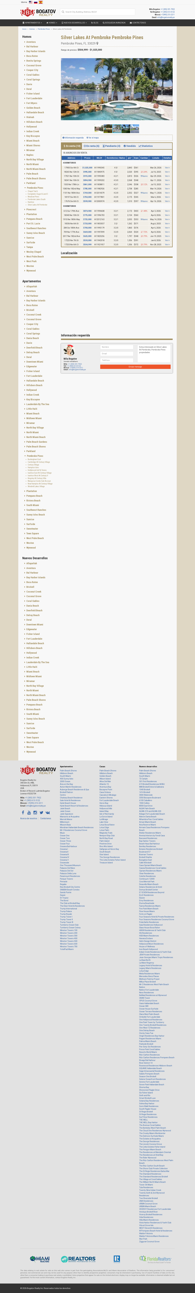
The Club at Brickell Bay (70, 903)
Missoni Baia (65, 825)
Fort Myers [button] (31, 103)
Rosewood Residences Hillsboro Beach (155, 1066)
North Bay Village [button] (35, 159)
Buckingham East (34, 459)
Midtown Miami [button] (34, 418)
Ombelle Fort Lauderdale (149, 1017)
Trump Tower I (66, 917)
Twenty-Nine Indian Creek (150, 1190)
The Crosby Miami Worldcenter (152, 1133)
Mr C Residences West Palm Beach (154, 984)
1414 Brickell (144, 792)
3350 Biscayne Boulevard (150, 798)
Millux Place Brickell (147, 982)
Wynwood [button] (31, 270)
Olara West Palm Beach (149, 1014)
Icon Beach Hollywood (148, 949)
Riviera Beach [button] (33, 500)
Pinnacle (63, 881)
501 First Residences (148, 781)
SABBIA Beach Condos (69, 890)
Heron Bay (104, 803)
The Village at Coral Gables (150, 1179)
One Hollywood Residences (150, 1020)
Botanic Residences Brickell (150, 849)
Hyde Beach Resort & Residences (74, 806)
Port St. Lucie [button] (33, 223)
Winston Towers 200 (68, 933)
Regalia (63, 884)
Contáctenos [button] (138, 23)
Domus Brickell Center (148, 890)
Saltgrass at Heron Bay (109, 849)
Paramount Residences (70, 876)
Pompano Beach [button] (34, 218)
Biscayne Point (106, 789)
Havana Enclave (146, 938)
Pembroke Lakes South (37, 199)
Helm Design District (147, 941)
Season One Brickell (147, 1076)
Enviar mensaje (135, 367)
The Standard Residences (150, 1174)
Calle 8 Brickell (145, 863)
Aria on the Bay (66, 784)
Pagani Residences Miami (150, 1038)
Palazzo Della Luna (68, 873)
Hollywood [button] (31, 126)
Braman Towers (146, 854)
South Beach (105, 852)
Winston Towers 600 (68, 944)
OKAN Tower (144, 998)
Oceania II (64, 852)
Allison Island (105, 779)
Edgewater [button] (31, 366)
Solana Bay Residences (149, 1101)
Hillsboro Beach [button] (34, 121)
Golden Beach (105, 776)
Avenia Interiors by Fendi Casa (152, 835)
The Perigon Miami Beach (150, 1149)
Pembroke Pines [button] (34, 187)
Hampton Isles (33, 467)
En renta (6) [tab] (91, 146)
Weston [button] (30, 266)
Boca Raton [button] (32, 56)
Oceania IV (64, 857)
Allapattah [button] (31, 286)
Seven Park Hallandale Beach (151, 1084)
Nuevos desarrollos (148, 766)
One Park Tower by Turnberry (151, 1022)
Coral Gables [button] (32, 74)
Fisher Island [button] (33, 93)
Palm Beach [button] (32, 173)
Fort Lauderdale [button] (34, 98)
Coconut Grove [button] (33, 65)
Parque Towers (66, 879)
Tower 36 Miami (146, 1185)
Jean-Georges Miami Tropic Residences (156, 957)
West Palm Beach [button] (35, 256)
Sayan (62, 895)
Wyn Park (143, 1239)
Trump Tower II (66, 919)
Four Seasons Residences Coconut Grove (156, 919)
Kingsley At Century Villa (37, 478)
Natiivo (142, 987)
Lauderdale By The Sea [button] (37, 404)
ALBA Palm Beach (147, 808)
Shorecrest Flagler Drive (149, 1090)
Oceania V (64, 860)
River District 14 (145, 1063)
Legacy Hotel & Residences (150, 965)
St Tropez (64, 898)
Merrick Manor (66, 819)
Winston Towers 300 (68, 936)
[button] (170, 57)
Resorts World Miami (148, 1052)
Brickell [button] (30, 310)
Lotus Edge (104, 827)
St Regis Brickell (146, 1112)
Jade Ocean (65, 811)
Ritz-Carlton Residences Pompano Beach (156, 1057)
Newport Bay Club (107, 835)
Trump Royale (66, 914)
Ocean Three (65, 841)
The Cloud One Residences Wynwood (155, 1131)
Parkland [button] (30, 183)
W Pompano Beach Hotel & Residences (155, 1231)
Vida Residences (146, 1217)
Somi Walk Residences (148, 1106)
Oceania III (64, 854)
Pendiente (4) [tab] (111, 146)
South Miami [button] (32, 505)
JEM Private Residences (149, 955)
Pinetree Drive (106, 844)
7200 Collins (144, 803)
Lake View (104, 822)
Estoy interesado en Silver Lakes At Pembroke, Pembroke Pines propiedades (154, 354)
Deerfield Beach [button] (34, 347)
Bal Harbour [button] (32, 46)
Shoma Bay (144, 1087)
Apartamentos (66, 766)
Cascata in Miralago (108, 795)
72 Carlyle (143, 779)
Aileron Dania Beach (147, 817)
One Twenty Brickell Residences (152, 1025)
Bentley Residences (147, 846)
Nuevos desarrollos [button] (74, 23)
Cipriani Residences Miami (150, 871)
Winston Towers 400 (68, 938)
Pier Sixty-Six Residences (150, 1047)
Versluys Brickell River (148, 1212)
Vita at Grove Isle (146, 1225)
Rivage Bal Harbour (147, 1060)
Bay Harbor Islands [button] (35, 51)
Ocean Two (65, 838)
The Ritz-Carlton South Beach (152, 1166)
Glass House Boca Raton (149, 928)
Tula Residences (146, 1187)
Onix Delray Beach (147, 1030)
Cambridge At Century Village (39, 462)
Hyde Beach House (68, 803)
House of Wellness (147, 946)
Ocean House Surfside (148, 1009)
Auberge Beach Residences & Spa (74, 789)
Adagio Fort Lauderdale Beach (152, 814)
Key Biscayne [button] (33, 136)
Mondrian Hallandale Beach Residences (77, 827)
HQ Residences (145, 933)
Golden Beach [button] (33, 107)
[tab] (39, 42)
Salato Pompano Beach (149, 1074)
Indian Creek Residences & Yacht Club (155, 952)
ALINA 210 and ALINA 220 (150, 811)
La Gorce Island (106, 817)
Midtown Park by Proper (149, 979)
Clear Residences (146, 873)
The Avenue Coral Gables (150, 1125)
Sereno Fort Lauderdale (149, 1082)
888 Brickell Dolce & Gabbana (151, 787)
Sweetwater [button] (32, 528)
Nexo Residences (146, 992)
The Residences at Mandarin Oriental (155, 1152)
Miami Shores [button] (33, 145)
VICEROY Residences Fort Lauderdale (155, 1209)
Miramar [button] (30, 150)
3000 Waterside (146, 795)
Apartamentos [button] (32, 23)
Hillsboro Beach (66, 773)
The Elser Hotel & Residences (72, 906)
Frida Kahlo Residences (149, 922)
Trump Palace (66, 911)
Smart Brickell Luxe (147, 1098)
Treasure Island (106, 863)
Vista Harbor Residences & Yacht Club (155, 1223)
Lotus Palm (104, 830)
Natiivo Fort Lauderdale (149, 990)
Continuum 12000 (147, 879)
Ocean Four (65, 844)
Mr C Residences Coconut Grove (73, 830)
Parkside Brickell (146, 1044)
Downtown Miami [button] (34, 361)
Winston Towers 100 (68, 930)
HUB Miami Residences (149, 936)
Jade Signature (66, 814)
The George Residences (110, 857)
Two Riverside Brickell (148, 1198)
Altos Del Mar (105, 781)
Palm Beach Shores (68, 771)
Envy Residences (146, 900)
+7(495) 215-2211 (168, 15)
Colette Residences (147, 876)
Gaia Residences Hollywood (150, 925)
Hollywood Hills (106, 808)
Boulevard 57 (144, 852)
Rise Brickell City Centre (70, 887)
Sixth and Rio (144, 1095)
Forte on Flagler (145, 914)
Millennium (64, 822)
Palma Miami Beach (147, 1041)
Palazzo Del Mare (67, 868)
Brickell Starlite (145, 857)
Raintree (31, 202)
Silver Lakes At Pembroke (37, 205)
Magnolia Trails (106, 833)
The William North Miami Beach (152, 1182)
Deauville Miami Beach (148, 884)
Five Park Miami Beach (148, 909)
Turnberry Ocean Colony (70, 928)
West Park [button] (31, 261)
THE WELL (143, 1120)
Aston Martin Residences (70, 787)
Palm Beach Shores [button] (36, 178)
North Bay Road (106, 838)
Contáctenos (45, 818)
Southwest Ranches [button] (36, 228)
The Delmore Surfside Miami (151, 1136)
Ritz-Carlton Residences (149, 1055)
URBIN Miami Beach (147, 1206)
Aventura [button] (31, 41)
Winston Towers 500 (68, 941)
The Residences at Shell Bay (151, 1155)
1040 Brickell (144, 789)
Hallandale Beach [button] (35, 112)
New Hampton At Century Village (40, 484)
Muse (62, 833)
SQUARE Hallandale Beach (150, 1068)
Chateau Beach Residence (71, 798)
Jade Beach (65, 808)
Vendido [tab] (129, 146)
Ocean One (64, 835)
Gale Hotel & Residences (70, 800)
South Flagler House (147, 1109)
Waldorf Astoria (146, 1233)
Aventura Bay (105, 787)
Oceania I (64, 849)
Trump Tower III (66, 922)
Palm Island (104, 841)
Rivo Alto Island (106, 846)
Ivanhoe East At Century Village (40, 473)
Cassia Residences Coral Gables (152, 868)
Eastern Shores (106, 798)
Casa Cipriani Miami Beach (150, 865)
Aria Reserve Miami (147, 825)
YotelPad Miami (67, 949)
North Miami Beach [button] (36, 169)
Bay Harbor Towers (147, 841)
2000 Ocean (65, 781)
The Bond (64, 900)
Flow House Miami (147, 911)
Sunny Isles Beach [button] (35, 233)
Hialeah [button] (30, 117)
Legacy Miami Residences (150, 968)
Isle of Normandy (107, 814)
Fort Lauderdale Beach (109, 800)
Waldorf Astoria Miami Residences (154, 1236)
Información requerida (73, 137)
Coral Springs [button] (33, 79)
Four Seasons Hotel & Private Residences (156, 917)
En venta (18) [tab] (72, 146)
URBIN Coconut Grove (148, 1204)
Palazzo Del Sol (66, 871)
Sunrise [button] (30, 237)
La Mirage (104, 819)
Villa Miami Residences (149, 1220)
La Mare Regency (146, 963)
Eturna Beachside (146, 903)
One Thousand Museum (70, 865)
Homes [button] (51, 23)
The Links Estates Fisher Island (113, 860)
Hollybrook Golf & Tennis (37, 470)
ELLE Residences (146, 895)
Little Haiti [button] (31, 408)
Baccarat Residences (148, 838)
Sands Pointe (65, 892)
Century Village (33, 465)
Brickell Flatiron (66, 792)
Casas (102, 766)
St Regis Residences (148, 1114)
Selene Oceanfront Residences (152, 1079)
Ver (167, 168)
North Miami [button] (32, 164)
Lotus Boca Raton (107, 825)
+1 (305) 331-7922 (168, 9)
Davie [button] (29, 84)
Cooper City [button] (32, 70)
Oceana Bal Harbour (68, 846)
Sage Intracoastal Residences (152, 1071)
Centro (63, 795)
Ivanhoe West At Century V (38, 475)
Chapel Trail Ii (33, 191)
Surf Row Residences (148, 1117)
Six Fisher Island (146, 1093)
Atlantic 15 (104, 784)
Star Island (104, 854)
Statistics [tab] (146, 146)
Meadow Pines (33, 197)
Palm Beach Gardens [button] (36, 441)
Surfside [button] (30, 242)
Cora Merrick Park (146, 881)
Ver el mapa (93, 137)
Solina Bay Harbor (146, 1103)
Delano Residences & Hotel (150, 887)
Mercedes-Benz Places (149, 976)
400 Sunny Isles (66, 779)
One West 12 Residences (149, 1028)
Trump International (68, 909)
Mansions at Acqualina (69, 817)
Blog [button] (94, 23)
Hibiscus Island (106, 806)
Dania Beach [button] (32, 338)
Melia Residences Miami (149, 974)
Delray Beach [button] (33, 352)
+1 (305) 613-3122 (168, 12)
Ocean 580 (143, 1006)
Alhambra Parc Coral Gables (151, 819)
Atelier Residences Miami (150, 833)
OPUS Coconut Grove (148, 1001)
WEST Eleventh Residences (150, 1228)
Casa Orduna (105, 792)
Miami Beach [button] (32, 140)
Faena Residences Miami (149, 906)
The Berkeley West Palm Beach (152, 1128)
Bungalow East (145, 860)
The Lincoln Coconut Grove (150, 1144)
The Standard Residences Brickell (153, 1177)
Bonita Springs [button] (33, 60)
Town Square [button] (32, 533)
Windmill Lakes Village (36, 486)
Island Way (104, 811)
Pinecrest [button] (31, 209)
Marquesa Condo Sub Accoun (39, 481)
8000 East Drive (145, 806)
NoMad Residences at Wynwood (153, 995)
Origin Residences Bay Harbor (151, 1036)
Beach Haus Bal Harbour (149, 844)
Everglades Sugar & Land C (38, 194)
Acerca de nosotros (28, 818)
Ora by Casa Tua (146, 1033)
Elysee (142, 898)
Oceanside (64, 863)
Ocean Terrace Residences (150, 1011)
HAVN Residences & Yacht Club (152, 930)
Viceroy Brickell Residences (150, 1214)
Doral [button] (29, 89)
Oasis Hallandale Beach (149, 1003)
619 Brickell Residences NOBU (152, 784)
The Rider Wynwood (147, 1158)
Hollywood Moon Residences (151, 944)
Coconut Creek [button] (33, 314)
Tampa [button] (29, 247)
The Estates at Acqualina (150, 1139)
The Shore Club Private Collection (153, 1168)
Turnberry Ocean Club (69, 925)
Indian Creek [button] (32, 131)
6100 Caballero (145, 800)
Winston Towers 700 (68, 946)
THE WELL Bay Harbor (148, 1122)
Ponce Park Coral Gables (149, 1049)
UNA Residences (146, 1201)
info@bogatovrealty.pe (166, 17)
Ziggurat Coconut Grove (149, 1241)
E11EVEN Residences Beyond (151, 892)
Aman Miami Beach (147, 822)
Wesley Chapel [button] (33, 251)
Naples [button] (29, 154)
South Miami (65, 776)
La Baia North (145, 960)
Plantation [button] (31, 214)
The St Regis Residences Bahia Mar (154, 1171)
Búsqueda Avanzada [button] (114, 23)
